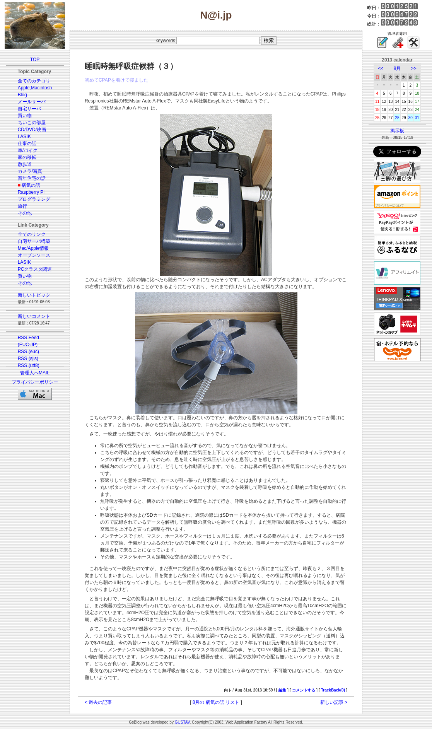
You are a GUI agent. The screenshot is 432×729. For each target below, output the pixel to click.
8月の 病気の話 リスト (216, 702)
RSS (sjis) (28, 358)
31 (417, 118)
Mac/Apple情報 (33, 248)
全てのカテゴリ (34, 81)
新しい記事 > (333, 702)
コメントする (303, 690)
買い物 (25, 115)
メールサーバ (32, 101)
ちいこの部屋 (32, 122)
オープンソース (34, 255)
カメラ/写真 (30, 171)
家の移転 (27, 157)
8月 (397, 68)
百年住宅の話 (32, 178)
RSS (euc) (28, 351)
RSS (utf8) (28, 365)
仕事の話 (27, 143)
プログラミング (34, 199)
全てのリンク (32, 234)
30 (410, 118)
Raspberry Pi (31, 192)
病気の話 (31, 185)
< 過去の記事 (98, 702)
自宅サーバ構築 (34, 241)
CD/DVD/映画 (32, 129)
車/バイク (28, 150)
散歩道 (25, 164)
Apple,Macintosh (35, 87)
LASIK (24, 136)
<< (380, 68)
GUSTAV (182, 722)
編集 (282, 690)
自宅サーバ (29, 108)
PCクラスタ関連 (35, 269)
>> (414, 68)
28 (397, 118)
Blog (22, 94)
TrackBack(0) (333, 690)
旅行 (22, 206)
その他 (25, 213)
